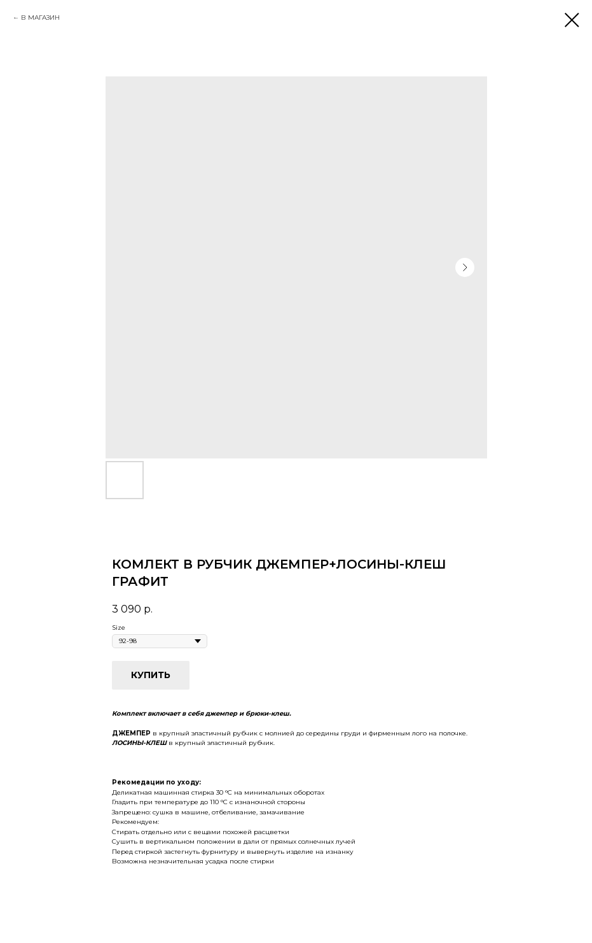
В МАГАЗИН (40, 17)
